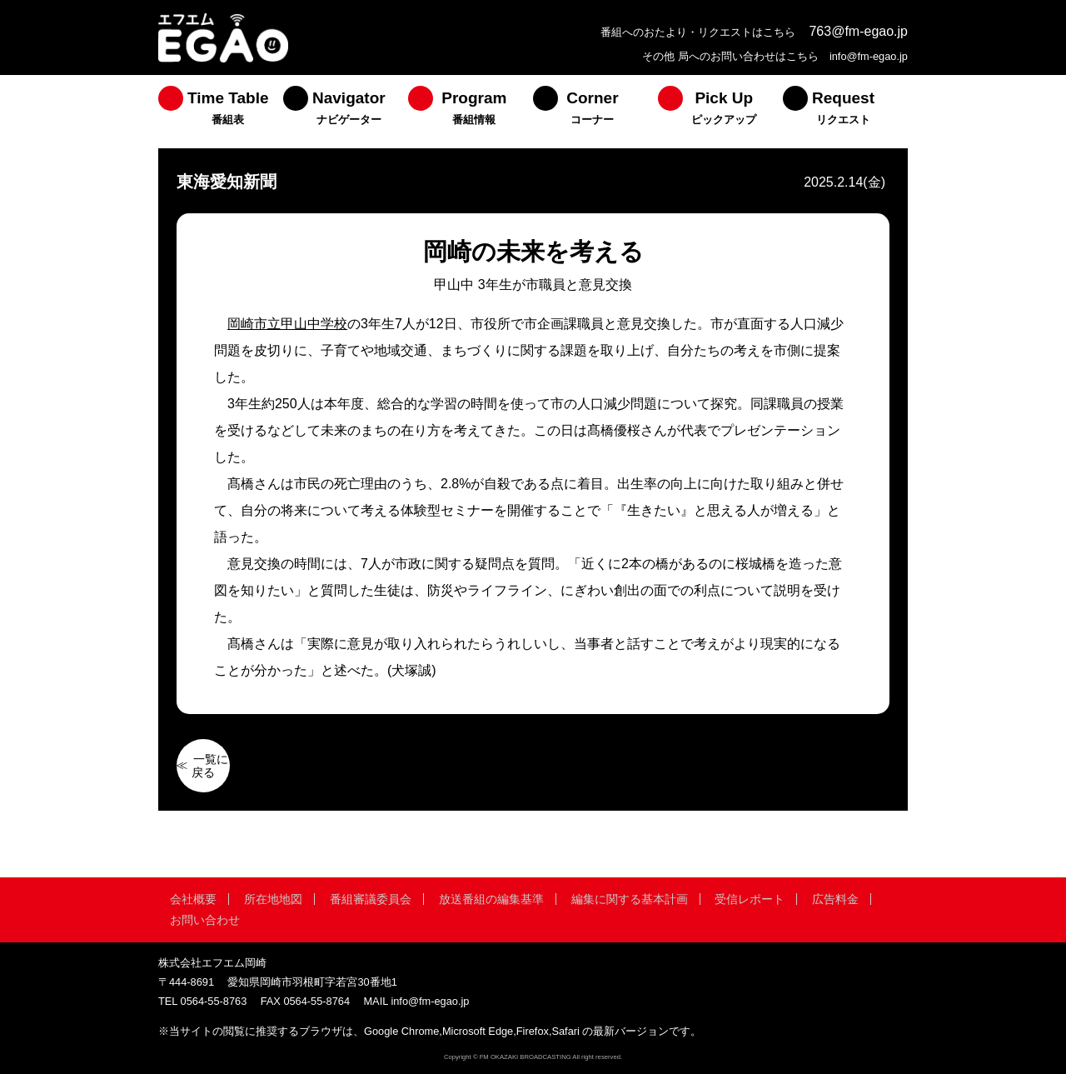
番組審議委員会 (370, 899)
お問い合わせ (205, 920)
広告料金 (835, 899)
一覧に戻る (210, 765)
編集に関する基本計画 (629, 899)
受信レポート (750, 899)
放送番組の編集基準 (491, 899)
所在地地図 (273, 899)
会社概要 (193, 899)
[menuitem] (220, 111)
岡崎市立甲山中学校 (287, 324)
